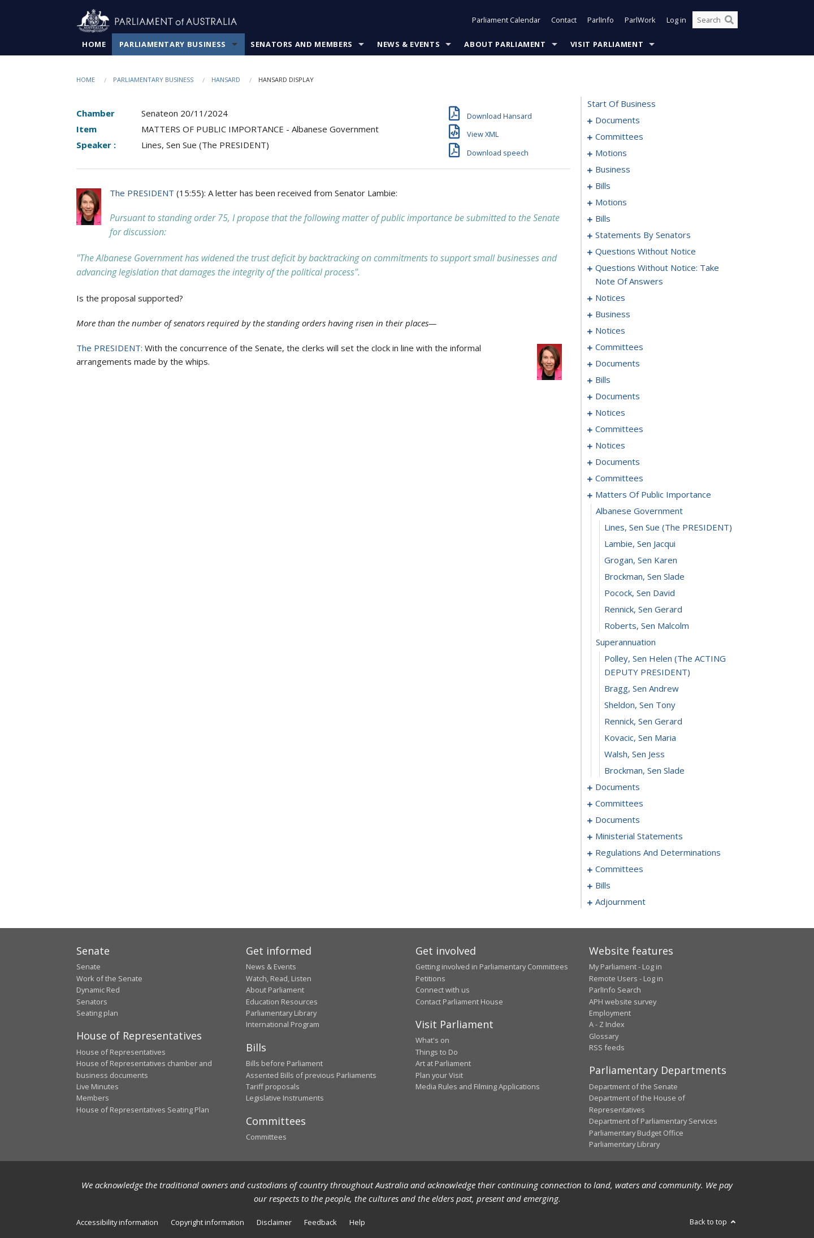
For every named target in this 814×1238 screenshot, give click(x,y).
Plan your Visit (439, 1075)
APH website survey (622, 1002)
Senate (88, 967)
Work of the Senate (109, 978)
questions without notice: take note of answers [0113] (657, 274)
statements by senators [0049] (643, 235)
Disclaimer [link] (274, 1223)
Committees (266, 1137)
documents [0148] (617, 396)
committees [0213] (619, 869)
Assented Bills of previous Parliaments (311, 1075)
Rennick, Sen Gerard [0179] (643, 609)
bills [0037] (602, 219)
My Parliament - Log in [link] (625, 967)
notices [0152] (610, 413)
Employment (610, 1013)
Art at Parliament (443, 1064)
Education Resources (282, 1002)
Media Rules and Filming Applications (477, 1087)
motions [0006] (611, 153)
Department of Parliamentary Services (653, 1121)
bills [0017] (602, 186)
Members (92, 1098)
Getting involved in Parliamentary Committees (491, 967)
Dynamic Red (98, 990)
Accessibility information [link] (117, 1223)
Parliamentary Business (172, 45)
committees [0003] (619, 137)
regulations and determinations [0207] (658, 853)
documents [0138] (617, 363)
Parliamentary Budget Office (636, 1133)
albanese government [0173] (639, 511)
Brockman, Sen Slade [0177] (644, 577)
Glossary (603, 1036)
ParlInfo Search (615, 990)
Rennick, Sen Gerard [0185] (643, 721)
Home (94, 45)
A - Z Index (607, 1025)
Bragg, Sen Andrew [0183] (641, 689)
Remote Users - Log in (626, 978)
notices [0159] (610, 445)
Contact (564, 21)
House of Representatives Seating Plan (142, 1110)
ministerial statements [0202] (639, 836)
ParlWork (640, 21)
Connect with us (442, 990)
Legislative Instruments (285, 1098)
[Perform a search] (729, 21)
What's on (432, 1041)
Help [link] (357, 1223)
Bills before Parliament (284, 1064)
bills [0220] (602, 885)
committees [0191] (619, 803)
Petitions (430, 978)
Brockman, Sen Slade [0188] (644, 771)
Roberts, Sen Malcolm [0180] (646, 626)
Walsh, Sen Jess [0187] (634, 754)
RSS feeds (607, 1048)
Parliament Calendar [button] (506, 21)
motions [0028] (611, 202)
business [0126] (612, 314)
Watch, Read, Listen (278, 978)
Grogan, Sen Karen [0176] (640, 560)
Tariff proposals (273, 1087)
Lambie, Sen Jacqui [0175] (640, 544)
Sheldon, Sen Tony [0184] (640, 705)
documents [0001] (617, 120)
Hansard (225, 80)
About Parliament (504, 45)
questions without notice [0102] (645, 251)
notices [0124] (610, 298)
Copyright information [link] (207, 1223)
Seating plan (97, 1013)
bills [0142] (602, 380)
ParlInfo (600, 21)
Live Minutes (97, 1087)
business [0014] (612, 169)
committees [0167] (619, 478)
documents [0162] (617, 462)
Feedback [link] (320, 1223)
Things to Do (436, 1052)
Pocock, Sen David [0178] (639, 593)
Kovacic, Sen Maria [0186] (640, 738)
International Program (282, 1025)
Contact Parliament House (459, 1002)
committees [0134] (619, 347)
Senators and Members (301, 45)
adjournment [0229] (620, 902)
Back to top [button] (714, 1222)
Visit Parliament (606, 45)
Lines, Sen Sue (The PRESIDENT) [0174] (668, 527)
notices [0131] (610, 331)
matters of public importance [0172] (653, 495)
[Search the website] (715, 21)
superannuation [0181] (626, 642)
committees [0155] (619, 429)
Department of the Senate (633, 1087)
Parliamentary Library (281, 1013)
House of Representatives (121, 1052)
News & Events (408, 45)
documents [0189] (617, 787)
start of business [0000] (621, 104)
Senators (91, 1002)
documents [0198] (617, 820)
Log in (676, 21)
